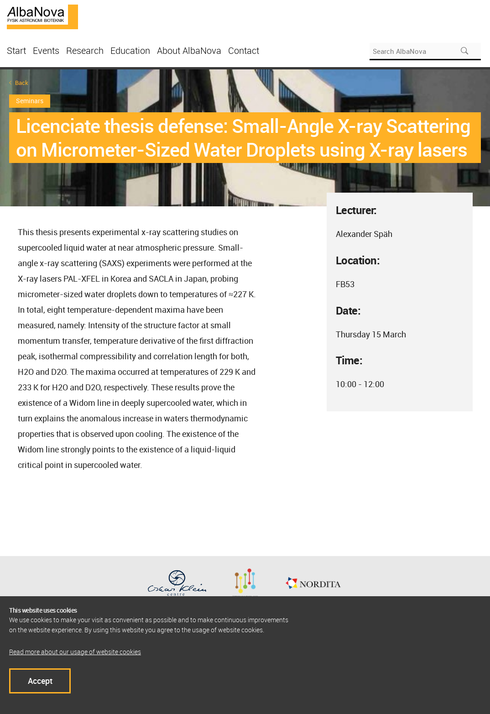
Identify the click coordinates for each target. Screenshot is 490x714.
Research (85, 50)
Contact (243, 50)
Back (21, 83)
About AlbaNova (189, 50)
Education (130, 50)
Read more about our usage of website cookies (75, 651)
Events (46, 50)
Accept (40, 680)
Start (16, 50)
